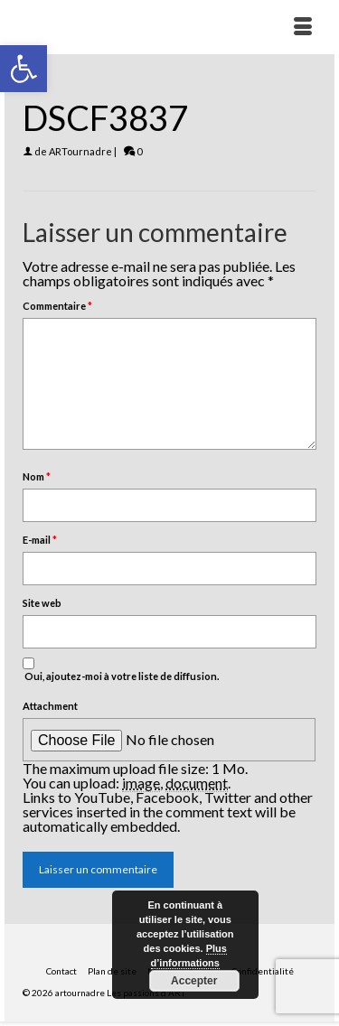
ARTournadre (80, 151)
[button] (23, 68)
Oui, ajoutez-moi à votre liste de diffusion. (121, 670)
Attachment (50, 706)
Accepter (194, 981)
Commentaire (57, 306)
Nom (37, 476)
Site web (42, 603)
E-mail (40, 540)
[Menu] (302, 27)
